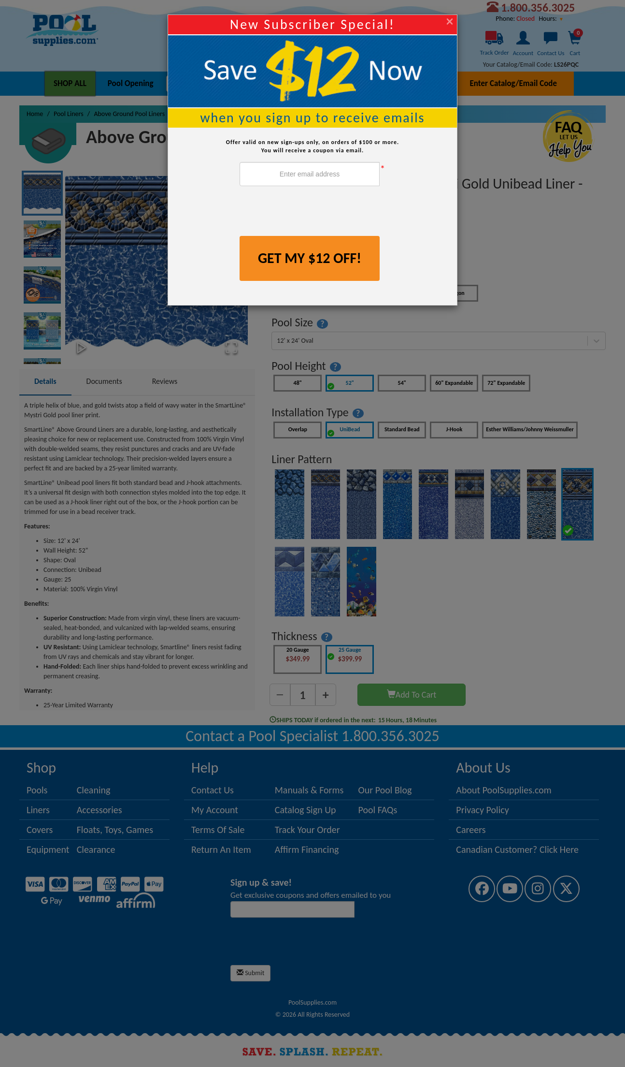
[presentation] (313, 212)
